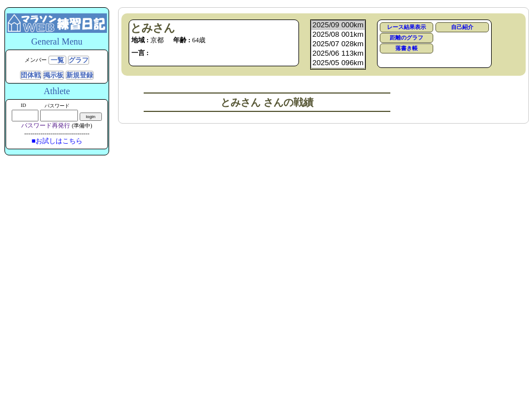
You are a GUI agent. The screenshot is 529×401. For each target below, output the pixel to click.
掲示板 (53, 75)
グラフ (78, 60)
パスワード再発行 (45, 125)
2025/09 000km (338, 25)
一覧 (57, 60)
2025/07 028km (338, 44)
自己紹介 (462, 27)
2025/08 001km (338, 35)
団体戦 (31, 75)
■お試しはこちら (56, 141)
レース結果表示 (406, 27)
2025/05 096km (338, 63)
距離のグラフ (406, 38)
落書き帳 (406, 48)
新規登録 (79, 75)
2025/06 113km (338, 53)
